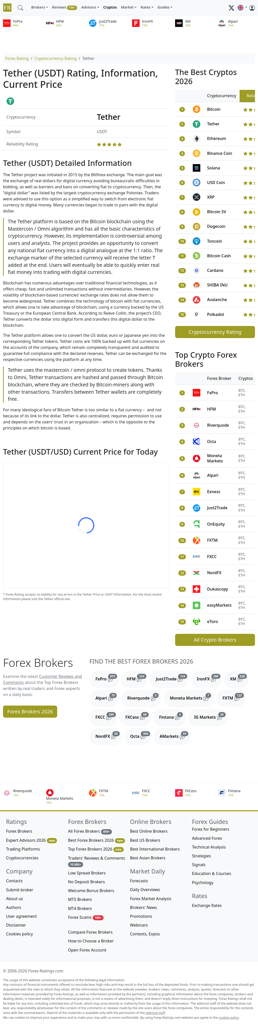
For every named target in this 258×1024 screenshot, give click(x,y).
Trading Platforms (23, 849)
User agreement (21, 916)
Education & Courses (211, 873)
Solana (213, 168)
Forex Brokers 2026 (30, 711)
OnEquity (216, 524)
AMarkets (174, 735)
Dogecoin (216, 226)
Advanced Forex (207, 838)
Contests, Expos (145, 934)
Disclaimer (16, 925)
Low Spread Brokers (87, 873)
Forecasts (139, 881)
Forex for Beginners (210, 829)
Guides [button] (163, 7)
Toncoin (214, 241)
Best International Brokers (155, 849)
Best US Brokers (145, 840)
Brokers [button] (38, 7)
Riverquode (218, 425)
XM (239, 678)
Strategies (201, 856)
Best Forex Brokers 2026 (96, 840)
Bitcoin (213, 109)
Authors (13, 907)
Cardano (215, 270)
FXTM (212, 540)
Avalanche (217, 299)
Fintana (172, 716)
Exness (213, 491)
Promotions (141, 916)
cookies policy (229, 1017)
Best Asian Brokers (147, 858)
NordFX (214, 572)
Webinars (139, 925)
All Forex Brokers (90, 831)
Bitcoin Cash (219, 256)
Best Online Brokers (149, 831)
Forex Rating (17, 58)
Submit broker (19, 890)
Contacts (14, 881)
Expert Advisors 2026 (31, 840)
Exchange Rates (207, 905)
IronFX (209, 678)
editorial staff (155, 1013)
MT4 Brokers (80, 908)
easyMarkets (219, 605)
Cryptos (110, 7)
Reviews (64, 7)
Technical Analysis (209, 847)
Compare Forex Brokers (90, 932)
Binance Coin (219, 153)
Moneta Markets (215, 458)
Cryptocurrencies (22, 858)
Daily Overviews (145, 889)
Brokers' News (143, 907)
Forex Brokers (19, 831)
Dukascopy (217, 589)
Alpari (212, 475)
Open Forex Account (87, 950)
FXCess (138, 716)
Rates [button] (145, 7)
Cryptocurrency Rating (55, 58)
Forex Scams (86, 917)
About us (14, 898)
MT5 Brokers (80, 899)
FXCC (212, 556)
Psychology (202, 882)
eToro (212, 621)
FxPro (212, 392)
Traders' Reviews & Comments (96, 861)
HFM (211, 409)
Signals (198, 864)
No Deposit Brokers (86, 882)
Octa (211, 441)
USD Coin (216, 182)
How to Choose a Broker (91, 941)
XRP (211, 197)
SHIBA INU (217, 285)
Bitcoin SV (216, 211)
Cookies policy (19, 934)
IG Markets (211, 716)
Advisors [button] (88, 7)
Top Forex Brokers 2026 (96, 849)
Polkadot (215, 314)
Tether (213, 124)
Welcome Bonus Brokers (91, 890)
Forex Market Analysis (150, 898)
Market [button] (127, 7)
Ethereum (216, 138)
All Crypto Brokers (215, 639)
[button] (242, 8)
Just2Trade (217, 507)
